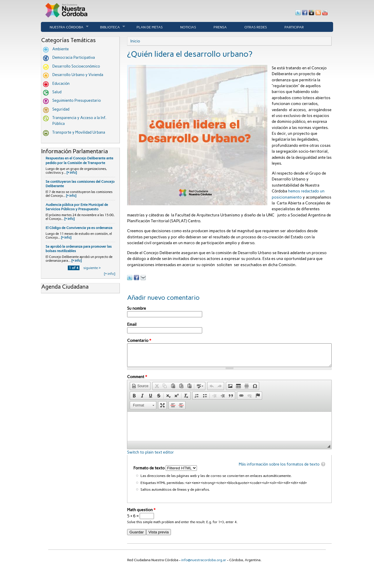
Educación (61, 83)
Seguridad (61, 109)
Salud (57, 92)
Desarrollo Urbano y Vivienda (77, 75)
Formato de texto (149, 472)
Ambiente (60, 49)
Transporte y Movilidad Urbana (78, 132)
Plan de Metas (149, 27)
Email (131, 324)
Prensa (220, 27)
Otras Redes (255, 27)
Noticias (188, 27)
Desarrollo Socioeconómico (76, 66)
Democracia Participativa (73, 57)
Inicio (135, 41)
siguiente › (92, 268)
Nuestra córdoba (65, 27)
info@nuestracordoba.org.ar (203, 564)
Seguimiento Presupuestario (76, 100)
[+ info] (72, 173)
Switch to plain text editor (150, 456)
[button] (140, 390)
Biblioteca (108, 27)
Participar (294, 27)
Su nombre (136, 308)
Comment (137, 381)
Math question (141, 514)
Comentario (139, 340)
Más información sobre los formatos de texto (279, 468)
